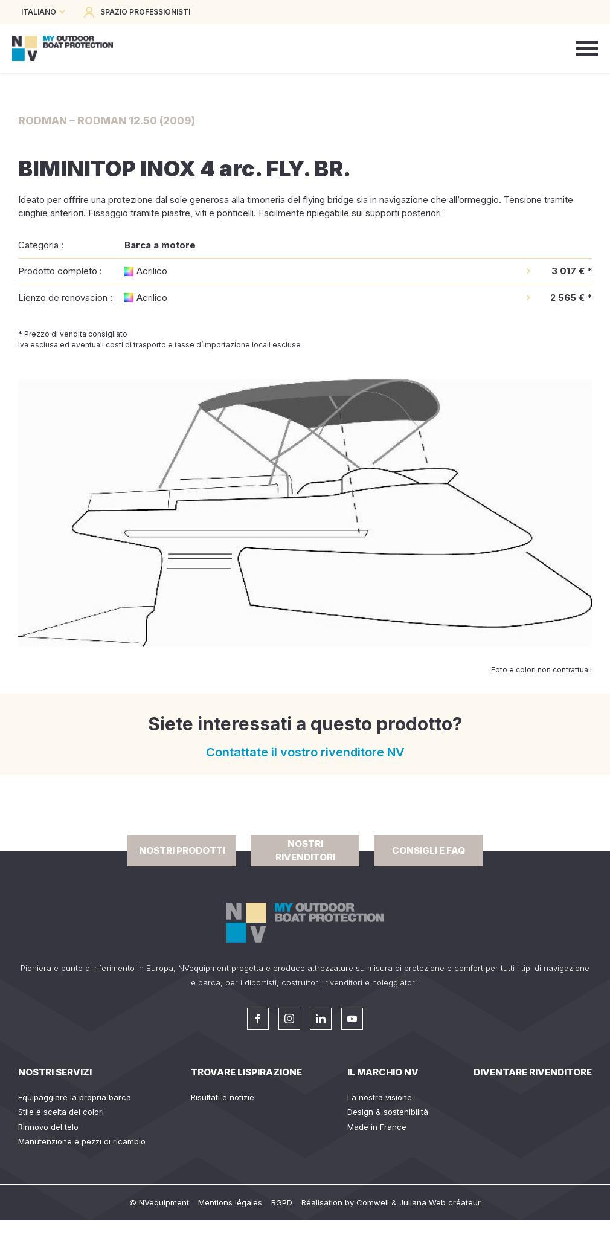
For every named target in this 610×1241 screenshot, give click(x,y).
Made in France (376, 1127)
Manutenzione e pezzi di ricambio (82, 1141)
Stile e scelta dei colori (61, 1112)
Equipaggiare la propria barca (74, 1097)
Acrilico (151, 271)
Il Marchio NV (383, 1072)
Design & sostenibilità (387, 1112)
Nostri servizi (55, 1072)
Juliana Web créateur (440, 1202)
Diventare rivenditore (533, 1072)
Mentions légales (230, 1202)
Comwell (372, 1202)
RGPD (281, 1202)
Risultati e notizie (222, 1097)
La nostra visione (379, 1097)
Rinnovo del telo (48, 1127)
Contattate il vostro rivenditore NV (305, 752)
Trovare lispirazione (246, 1072)
